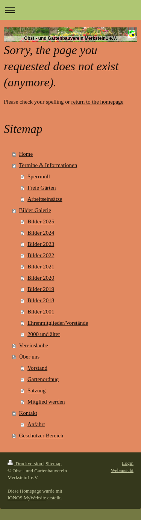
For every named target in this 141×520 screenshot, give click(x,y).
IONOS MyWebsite (27, 497)
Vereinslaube (33, 345)
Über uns (29, 357)
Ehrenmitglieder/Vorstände (57, 323)
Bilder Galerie (35, 210)
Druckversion (25, 463)
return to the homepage (97, 102)
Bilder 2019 (40, 289)
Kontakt (28, 413)
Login (127, 463)
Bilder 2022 (40, 255)
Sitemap (53, 463)
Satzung (36, 390)
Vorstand (37, 368)
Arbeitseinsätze (44, 199)
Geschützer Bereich (41, 436)
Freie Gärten (41, 188)
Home (26, 154)
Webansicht (122, 470)
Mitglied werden (46, 402)
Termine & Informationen (48, 165)
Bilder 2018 (40, 300)
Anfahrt (36, 424)
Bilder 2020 (40, 278)
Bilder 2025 (40, 222)
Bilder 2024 (40, 233)
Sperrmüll (38, 176)
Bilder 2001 (40, 312)
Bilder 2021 (40, 267)
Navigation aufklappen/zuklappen (70, 10)
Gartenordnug (43, 379)
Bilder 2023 (40, 244)
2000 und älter (43, 334)
